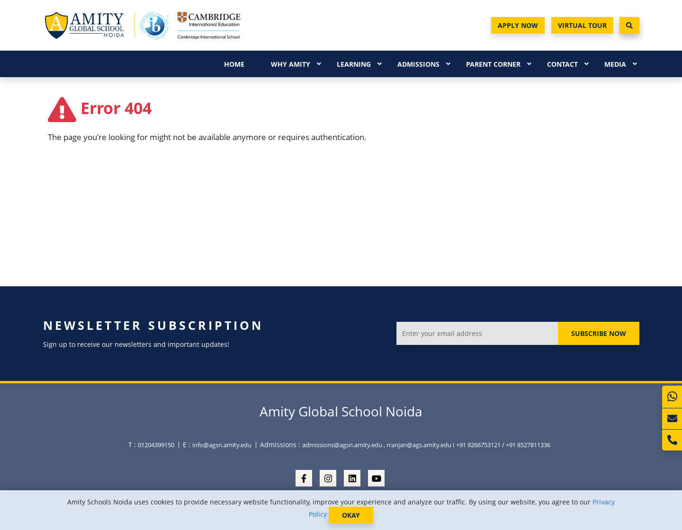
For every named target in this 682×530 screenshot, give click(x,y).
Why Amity (290, 64)
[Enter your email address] (477, 333)
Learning (354, 64)
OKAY (351, 515)
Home (234, 64)
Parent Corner (493, 64)
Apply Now (518, 25)
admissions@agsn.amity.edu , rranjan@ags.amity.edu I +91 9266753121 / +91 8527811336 (426, 445)
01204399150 (156, 445)
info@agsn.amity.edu (221, 445)
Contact (562, 64)
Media (615, 64)
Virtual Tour (582, 25)
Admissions (418, 64)
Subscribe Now (598, 333)
